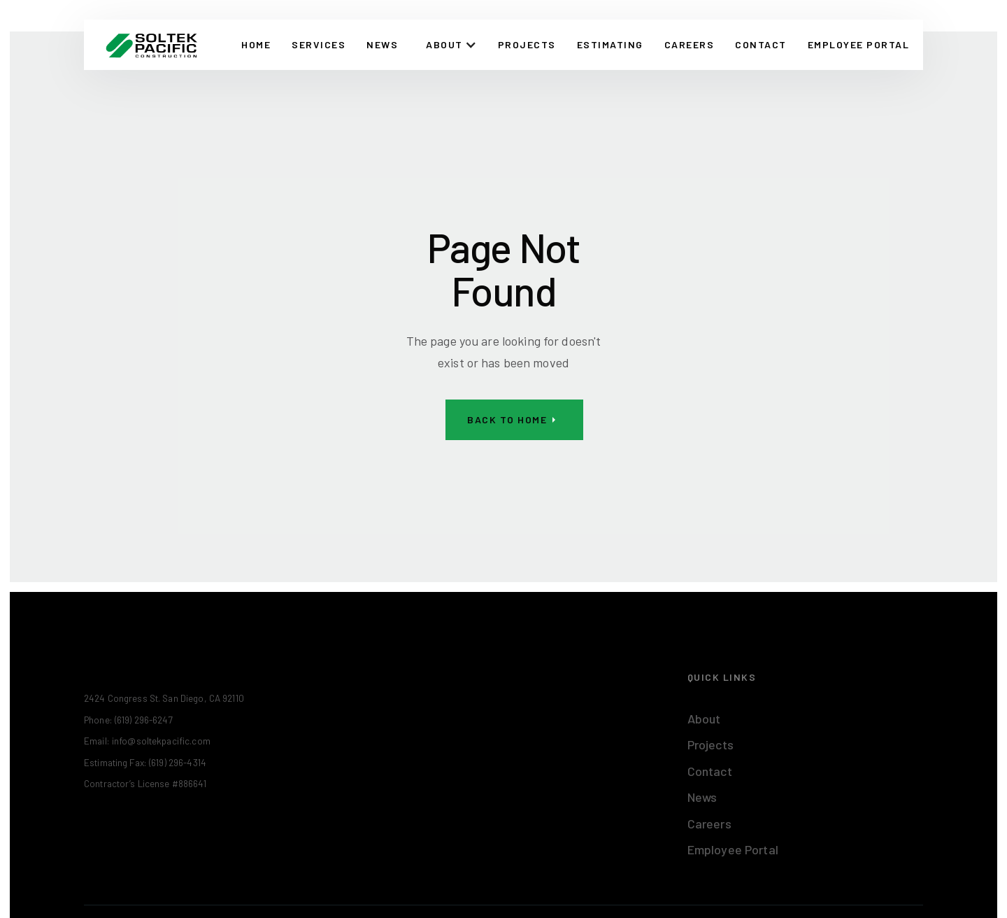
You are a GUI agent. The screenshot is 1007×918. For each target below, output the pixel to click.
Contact (709, 771)
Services (318, 44)
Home (256, 44)
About (704, 718)
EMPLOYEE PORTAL (859, 44)
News (382, 44)
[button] (451, 44)
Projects (527, 44)
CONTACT (761, 44)
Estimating (610, 44)
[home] (151, 45)
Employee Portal (732, 849)
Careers (689, 44)
